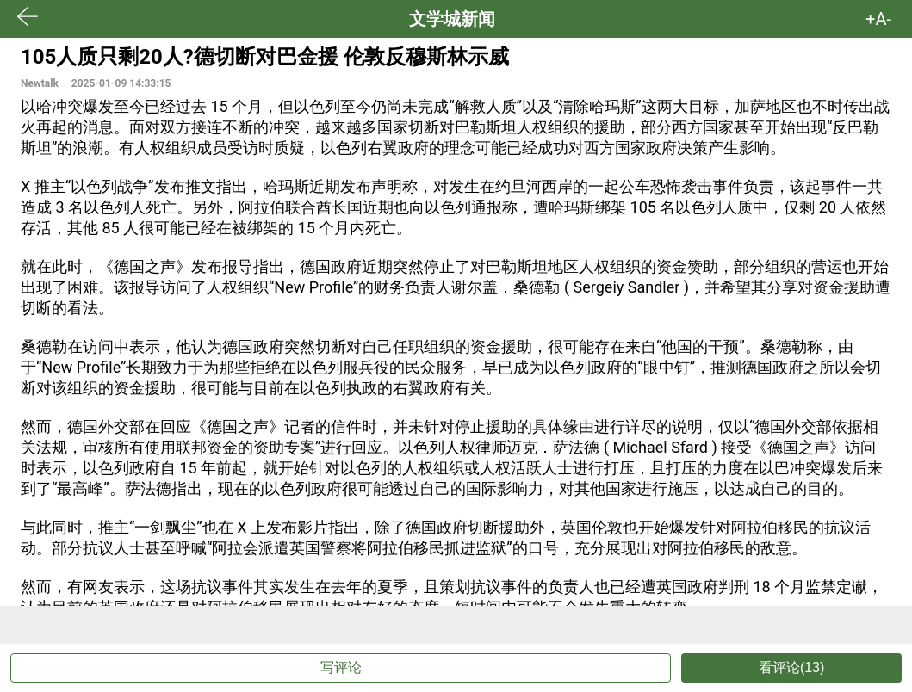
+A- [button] (878, 19)
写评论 (341, 667)
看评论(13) (791, 667)
